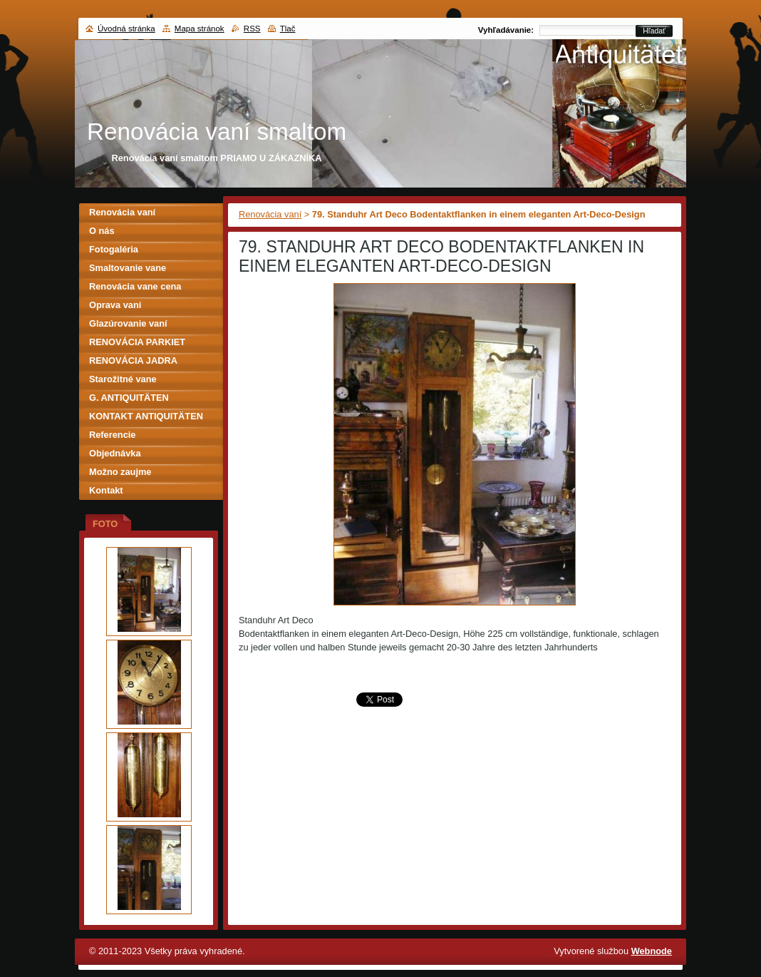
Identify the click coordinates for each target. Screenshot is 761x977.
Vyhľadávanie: (506, 30)
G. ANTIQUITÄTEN (129, 397)
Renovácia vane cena (135, 286)
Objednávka (115, 453)
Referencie (112, 434)
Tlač (288, 28)
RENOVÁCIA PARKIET (137, 342)
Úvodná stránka (126, 28)
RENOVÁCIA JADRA (133, 360)
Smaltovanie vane (127, 267)
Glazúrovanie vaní (128, 323)
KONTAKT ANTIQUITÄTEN (146, 416)
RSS (252, 28)
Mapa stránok (199, 28)
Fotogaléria (113, 249)
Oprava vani (115, 305)
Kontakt (106, 490)
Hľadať (654, 31)
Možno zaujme (120, 471)
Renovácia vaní (270, 214)
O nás (102, 230)
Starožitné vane (123, 379)
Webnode (651, 951)
